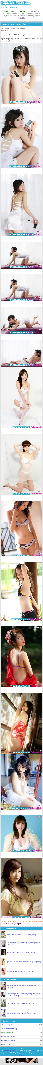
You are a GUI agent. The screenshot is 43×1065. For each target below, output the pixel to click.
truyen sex (21, 1055)
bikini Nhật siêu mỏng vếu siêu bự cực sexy (21, 935)
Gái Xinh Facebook (8, 1040)
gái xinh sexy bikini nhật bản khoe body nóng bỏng (24, 962)
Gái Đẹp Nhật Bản (18, 24)
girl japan (17, 924)
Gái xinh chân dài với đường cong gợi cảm (21, 1003)
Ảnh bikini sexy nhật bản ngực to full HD (20, 971)
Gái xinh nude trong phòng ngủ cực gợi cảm (21, 1013)
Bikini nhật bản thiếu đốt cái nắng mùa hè (21, 952)
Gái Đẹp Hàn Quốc (8, 1036)
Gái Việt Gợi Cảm (8, 1025)
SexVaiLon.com (33, 11)
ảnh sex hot (38, 1053)
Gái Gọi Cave (6, 1044)
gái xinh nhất (9, 924)
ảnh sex (34, 1051)
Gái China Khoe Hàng (9, 1029)
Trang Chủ (6, 24)
